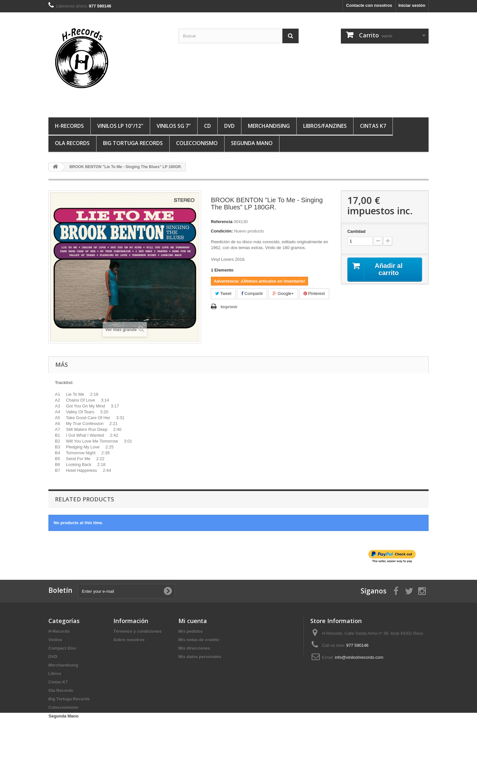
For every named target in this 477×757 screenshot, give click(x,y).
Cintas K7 (373, 125)
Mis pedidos (190, 631)
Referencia (221, 221)
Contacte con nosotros (369, 5)
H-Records (69, 125)
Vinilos (55, 639)
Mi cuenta (192, 621)
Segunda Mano (252, 143)
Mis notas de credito (198, 639)
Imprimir (229, 306)
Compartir (252, 293)
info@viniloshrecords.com (359, 657)
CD (207, 125)
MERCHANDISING (269, 125)
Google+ (283, 293)
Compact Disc (62, 648)
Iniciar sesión (411, 5)
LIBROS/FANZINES (325, 125)
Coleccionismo (197, 143)
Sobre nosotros (129, 639)
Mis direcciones (194, 648)
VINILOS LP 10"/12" (120, 125)
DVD (229, 125)
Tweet (223, 293)
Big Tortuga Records (133, 143)
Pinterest (314, 293)
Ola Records (72, 143)
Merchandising (63, 665)
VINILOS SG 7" (174, 125)
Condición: (222, 231)
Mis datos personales (199, 656)
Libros (54, 673)
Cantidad (356, 231)
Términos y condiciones (137, 631)
